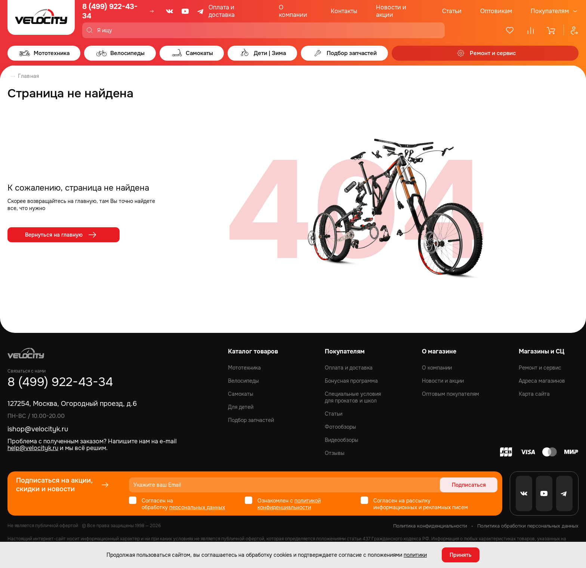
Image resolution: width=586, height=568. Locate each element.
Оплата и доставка (222, 11)
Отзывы (335, 453)
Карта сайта (534, 394)
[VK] (169, 11)
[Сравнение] (530, 30)
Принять (461, 555)
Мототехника (244, 367)
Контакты (344, 11)
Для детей (240, 407)
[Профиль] (571, 30)
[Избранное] (509, 30)
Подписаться (469, 485)
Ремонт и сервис (540, 367)
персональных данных (197, 507)
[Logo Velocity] (41, 19)
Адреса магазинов (542, 380)
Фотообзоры (340, 426)
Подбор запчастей (251, 420)
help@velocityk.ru (32, 448)
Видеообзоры (341, 440)
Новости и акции (391, 11)
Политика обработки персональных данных (528, 525)
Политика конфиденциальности (430, 525)
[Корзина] (551, 30)
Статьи (452, 11)
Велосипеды (243, 380)
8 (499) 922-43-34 (110, 11)
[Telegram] (201, 11)
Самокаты (240, 394)
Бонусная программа (351, 380)
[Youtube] (185, 11)
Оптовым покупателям (450, 394)
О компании (293, 11)
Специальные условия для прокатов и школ (353, 397)
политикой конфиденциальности (289, 504)
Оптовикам (496, 11)
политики (415, 555)
